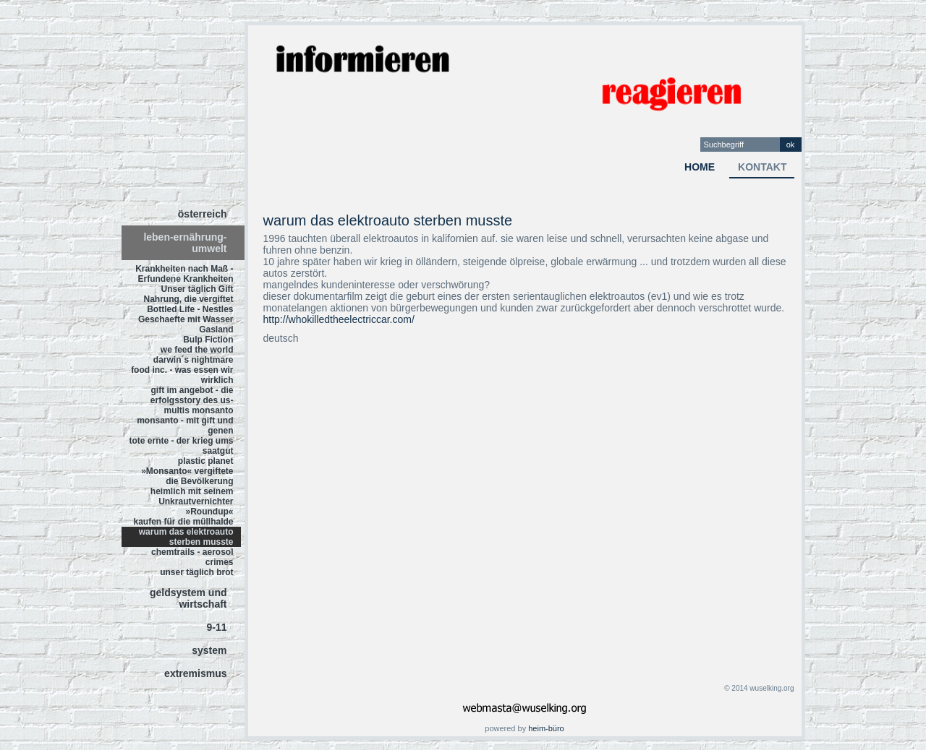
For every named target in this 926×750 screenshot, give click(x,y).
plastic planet (206, 461)
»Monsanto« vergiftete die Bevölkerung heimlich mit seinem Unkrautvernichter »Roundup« (187, 491)
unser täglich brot (196, 572)
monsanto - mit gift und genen (185, 425)
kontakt (762, 167)
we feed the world (197, 350)
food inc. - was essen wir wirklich (182, 375)
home (699, 167)
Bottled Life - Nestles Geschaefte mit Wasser (186, 314)
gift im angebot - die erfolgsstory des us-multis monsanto (192, 400)
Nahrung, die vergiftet (188, 299)
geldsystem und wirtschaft (188, 598)
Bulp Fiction (208, 340)
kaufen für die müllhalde (183, 522)
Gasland (216, 329)
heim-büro (546, 728)
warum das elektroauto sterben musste (186, 537)
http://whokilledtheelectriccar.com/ (339, 319)
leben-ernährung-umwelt (184, 242)
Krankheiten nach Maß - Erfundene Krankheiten (184, 274)
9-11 (216, 627)
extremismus (195, 673)
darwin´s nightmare (193, 360)
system (209, 650)
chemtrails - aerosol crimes (192, 557)
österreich (202, 214)
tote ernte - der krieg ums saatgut (181, 446)
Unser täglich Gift (197, 289)
